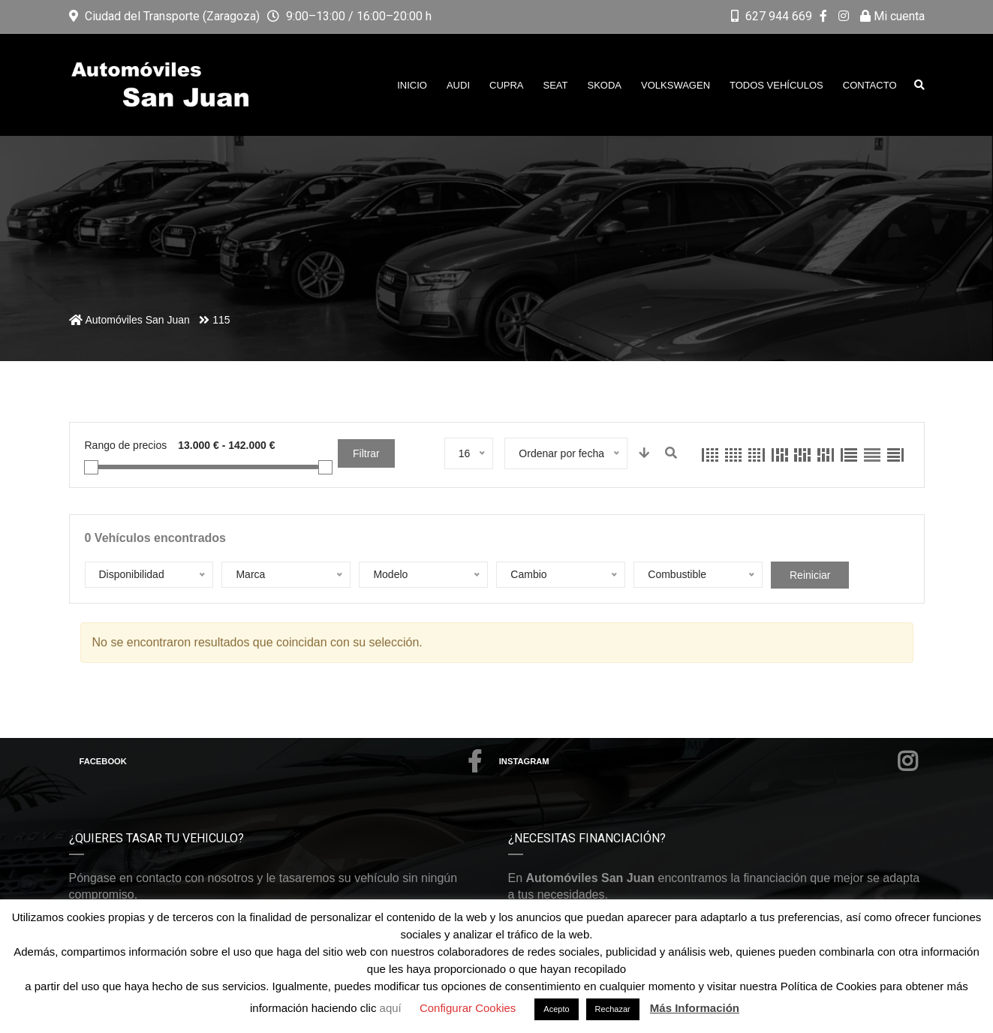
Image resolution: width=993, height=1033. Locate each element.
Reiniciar (810, 575)
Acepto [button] (556, 1008)
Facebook (280, 761)
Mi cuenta (892, 16)
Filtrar (366, 453)
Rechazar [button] (612, 1008)
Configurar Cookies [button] (468, 1007)
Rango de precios (126, 445)
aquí (392, 1007)
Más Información (694, 1007)
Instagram (708, 761)
